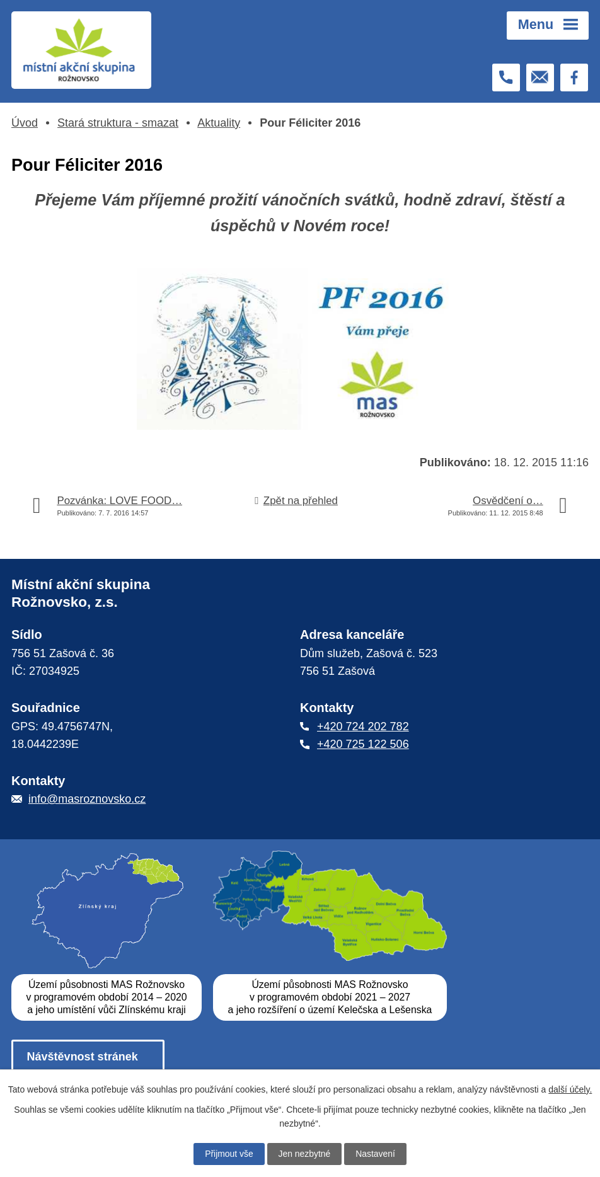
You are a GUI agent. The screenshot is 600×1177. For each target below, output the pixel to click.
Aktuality (218, 123)
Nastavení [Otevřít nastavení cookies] (376, 1154)
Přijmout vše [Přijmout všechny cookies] (228, 1154)
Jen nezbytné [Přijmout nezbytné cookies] (304, 1154)
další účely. (570, 1089)
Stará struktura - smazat (117, 123)
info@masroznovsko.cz (87, 799)
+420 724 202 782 (363, 726)
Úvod (24, 123)
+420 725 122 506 (363, 744)
